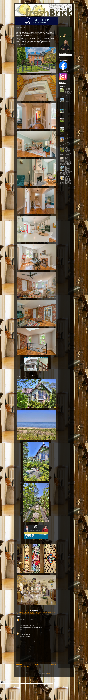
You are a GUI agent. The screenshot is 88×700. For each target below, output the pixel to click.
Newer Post (19, 664)
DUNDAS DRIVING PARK (68, 158)
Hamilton (39, 612)
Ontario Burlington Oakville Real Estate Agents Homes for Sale (31, 627)
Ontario (28, 613)
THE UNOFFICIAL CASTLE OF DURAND (68, 99)
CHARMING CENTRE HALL (67, 118)
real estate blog (37, 613)
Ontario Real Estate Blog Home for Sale (27, 625)
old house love (24, 613)
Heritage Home (18, 613)
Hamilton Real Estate (51, 612)
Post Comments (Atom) (25, 666)
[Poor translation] (4, 682)
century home (28, 612)
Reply (21, 629)
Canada (24, 612)
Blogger (48, 673)
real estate (32, 613)
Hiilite (21, 619)
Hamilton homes (44, 612)
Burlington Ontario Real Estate (25, 620)
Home (36, 664)
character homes (35, 612)
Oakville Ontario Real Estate (25, 623)
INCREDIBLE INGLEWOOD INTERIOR (67, 89)
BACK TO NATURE (66, 148)
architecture (21, 612)
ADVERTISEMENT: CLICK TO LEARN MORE (36, 539)
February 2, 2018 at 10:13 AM (27, 619)
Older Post (53, 664)
